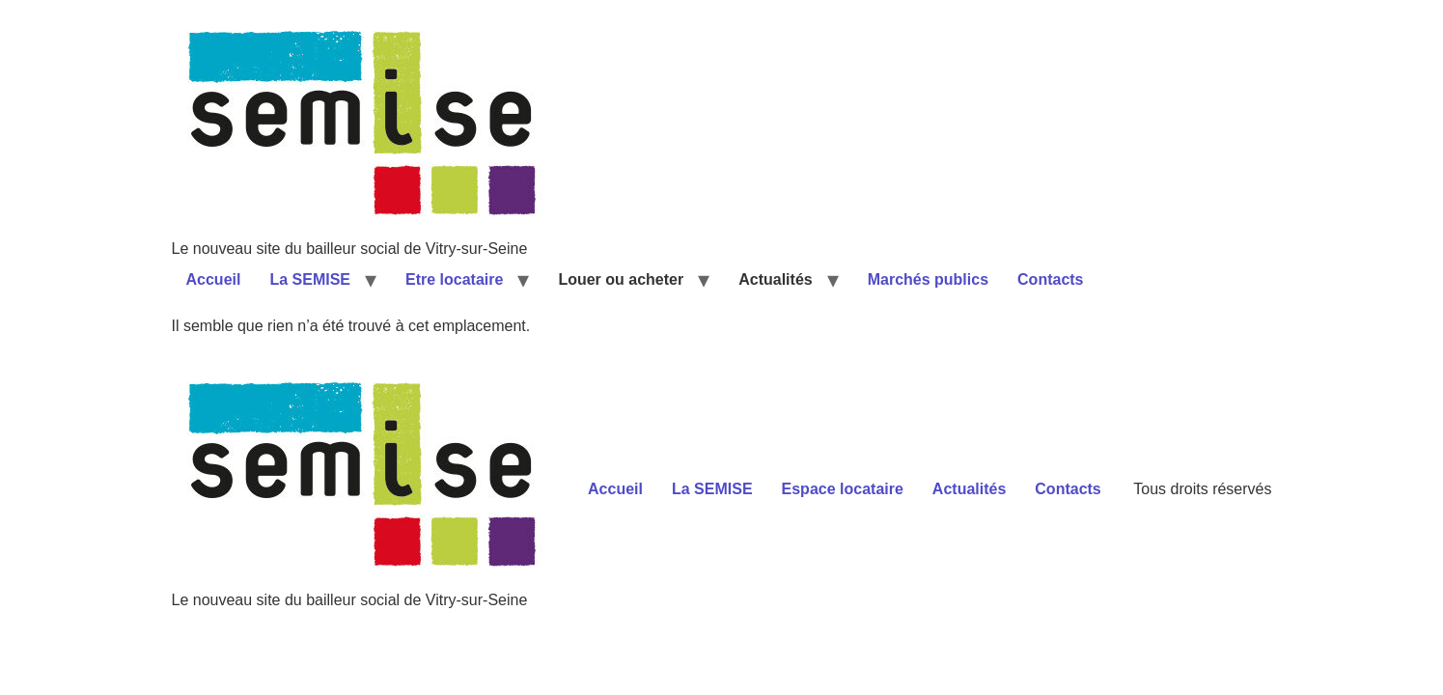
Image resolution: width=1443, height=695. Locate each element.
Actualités (775, 279)
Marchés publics (928, 279)
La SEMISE (309, 279)
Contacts (1050, 279)
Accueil (213, 279)
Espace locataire (842, 489)
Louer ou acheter (620, 279)
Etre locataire (454, 279)
